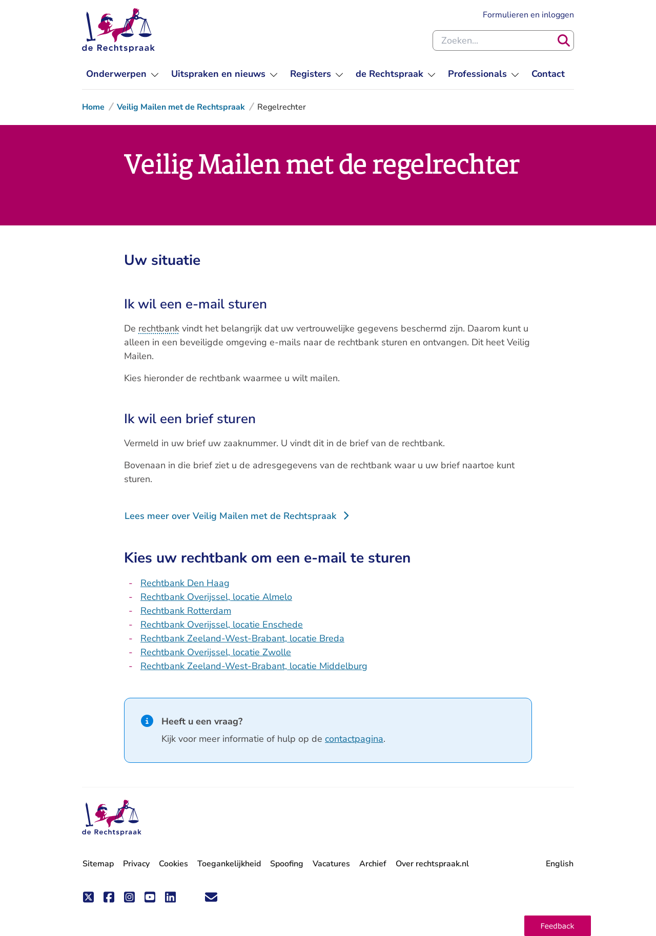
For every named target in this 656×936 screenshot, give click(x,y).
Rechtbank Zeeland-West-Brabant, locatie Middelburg (253, 666)
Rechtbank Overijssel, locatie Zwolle (215, 652)
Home (93, 107)
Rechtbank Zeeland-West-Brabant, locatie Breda (242, 638)
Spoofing (286, 863)
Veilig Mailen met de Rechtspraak (181, 107)
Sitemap (98, 863)
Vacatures (331, 864)
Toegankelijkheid (229, 863)
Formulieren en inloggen (528, 14)
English (559, 863)
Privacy (136, 863)
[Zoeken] (564, 40)
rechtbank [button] (158, 328)
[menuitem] (122, 74)
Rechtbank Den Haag (185, 583)
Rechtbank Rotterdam (185, 611)
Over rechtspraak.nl (432, 863)
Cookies (173, 863)
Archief (372, 863)
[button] (557, 926)
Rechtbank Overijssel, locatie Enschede (221, 624)
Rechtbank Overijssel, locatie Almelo (216, 597)
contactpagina (354, 739)
